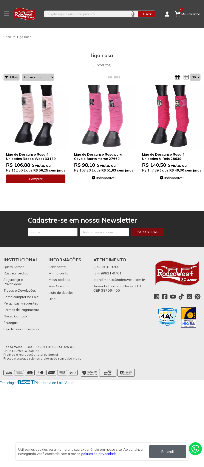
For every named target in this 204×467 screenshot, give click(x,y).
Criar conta (57, 267)
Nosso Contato (15, 316)
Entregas (10, 322)
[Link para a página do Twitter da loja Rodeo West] (189, 297)
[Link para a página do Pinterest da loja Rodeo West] (198, 297)
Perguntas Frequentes (20, 303)
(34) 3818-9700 (106, 267)
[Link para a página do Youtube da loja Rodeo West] (173, 297)
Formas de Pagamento (21, 310)
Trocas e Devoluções (19, 290)
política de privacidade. (99, 454)
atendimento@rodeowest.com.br (119, 279)
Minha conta (58, 273)
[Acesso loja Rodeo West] (167, 14)
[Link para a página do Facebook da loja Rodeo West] (165, 297)
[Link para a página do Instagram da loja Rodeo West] (157, 297)
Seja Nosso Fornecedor (21, 329)
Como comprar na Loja (21, 297)
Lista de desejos (61, 292)
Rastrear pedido (15, 273)
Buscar (146, 14)
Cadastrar (148, 232)
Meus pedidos (59, 279)
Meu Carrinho (59, 286)
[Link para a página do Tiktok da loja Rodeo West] (181, 297)
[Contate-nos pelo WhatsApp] (195, 448)
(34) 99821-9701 (107, 273)
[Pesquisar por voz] (132, 14)
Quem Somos (13, 267)
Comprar (35, 179)
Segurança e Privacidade (13, 281)
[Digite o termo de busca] (85, 14)
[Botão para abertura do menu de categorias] (6, 14)
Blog (52, 299)
